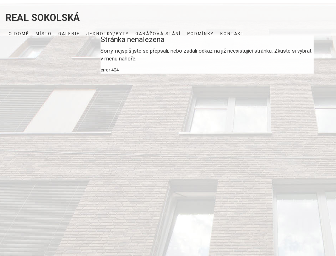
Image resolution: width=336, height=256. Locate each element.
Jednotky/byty (107, 33)
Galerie (69, 33)
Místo (44, 33)
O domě (19, 33)
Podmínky (200, 33)
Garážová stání (158, 33)
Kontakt (232, 33)
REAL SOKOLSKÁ (42, 17)
